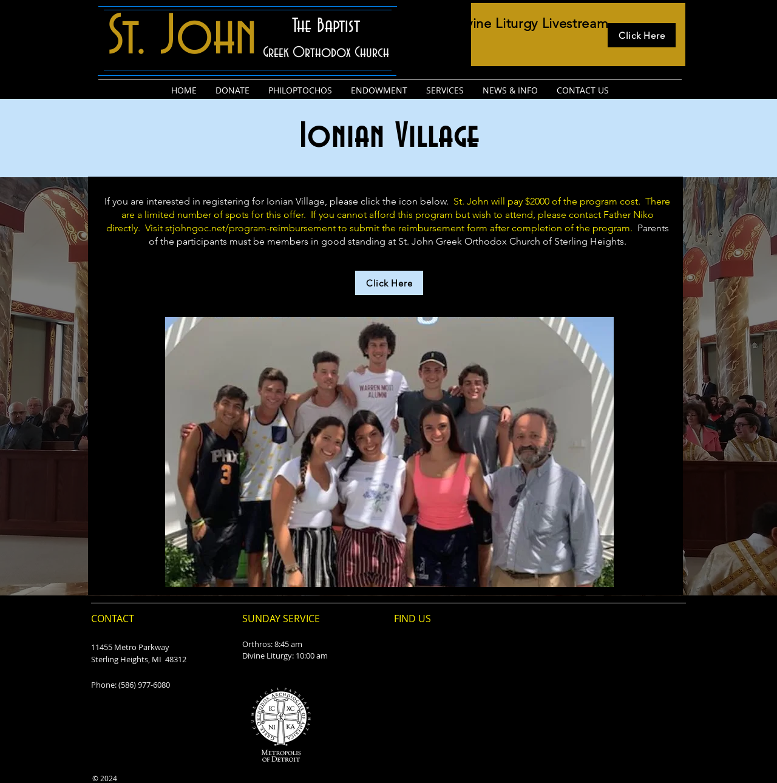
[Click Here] (642, 35)
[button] (389, 452)
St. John (182, 37)
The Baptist (326, 26)
